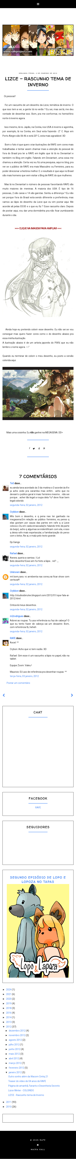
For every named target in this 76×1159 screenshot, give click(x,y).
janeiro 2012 (15, 1072)
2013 (9, 1022)
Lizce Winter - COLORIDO (21, 1090)
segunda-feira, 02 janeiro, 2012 (26, 505)
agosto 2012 (15, 1040)
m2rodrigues (16, 616)
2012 (9, 1026)
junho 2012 (15, 1049)
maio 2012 (14, 1053)
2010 (9, 1106)
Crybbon (14, 512)
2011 (9, 1102)
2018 (9, 1008)
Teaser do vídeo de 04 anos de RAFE (27, 1081)
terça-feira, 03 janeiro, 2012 (24, 676)
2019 (9, 1003)
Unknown (15, 572)
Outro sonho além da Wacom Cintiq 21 (28, 1076)
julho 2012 (14, 1044)
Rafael (13, 553)
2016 (9, 1012)
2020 (9, 998)
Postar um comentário (18, 683)
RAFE (13, 638)
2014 (9, 1017)
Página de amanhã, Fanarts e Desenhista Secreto (34, 1085)
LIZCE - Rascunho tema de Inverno (26, 1095)
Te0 (12, 483)
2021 (9, 994)
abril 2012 (14, 1058)
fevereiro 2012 (17, 1067)
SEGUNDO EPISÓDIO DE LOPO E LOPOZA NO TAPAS (38, 879)
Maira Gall (38, 1150)
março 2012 (15, 1063)
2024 (9, 989)
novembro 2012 (17, 1035)
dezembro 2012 (17, 1030)
